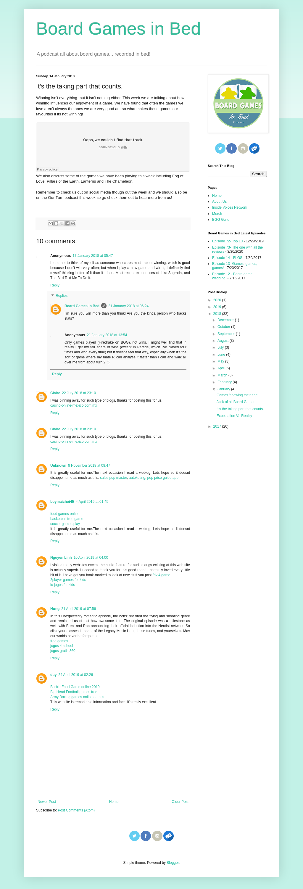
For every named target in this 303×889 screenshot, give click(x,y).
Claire (55, 393)
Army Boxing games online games (77, 697)
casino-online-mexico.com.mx (73, 405)
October (224, 327)
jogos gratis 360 (62, 651)
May (221, 361)
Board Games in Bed (118, 28)
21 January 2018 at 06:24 (128, 306)
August (223, 341)
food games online (64, 514)
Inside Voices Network (229, 207)
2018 (217, 314)
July (221, 347)
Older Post (180, 802)
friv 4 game (161, 575)
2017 (217, 426)
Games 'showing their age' (237, 395)
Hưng (54, 609)
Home (114, 802)
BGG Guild (220, 220)
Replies (61, 296)
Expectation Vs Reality (234, 416)
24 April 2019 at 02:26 (75, 675)
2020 (217, 300)
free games (59, 641)
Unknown (58, 465)
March (222, 375)
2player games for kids (68, 580)
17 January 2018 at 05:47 (92, 256)
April (221, 368)
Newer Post (47, 802)
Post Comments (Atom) (76, 810)
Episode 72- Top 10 (227, 241)
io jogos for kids (62, 585)
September (226, 334)
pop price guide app (162, 478)
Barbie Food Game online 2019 (75, 687)
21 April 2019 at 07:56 (78, 609)
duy (53, 675)
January (224, 389)
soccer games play (65, 524)
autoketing (137, 478)
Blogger (173, 863)
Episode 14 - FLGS (227, 258)
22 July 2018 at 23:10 (79, 393)
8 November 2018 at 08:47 (89, 465)
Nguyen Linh (61, 557)
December (226, 320)
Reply (54, 285)
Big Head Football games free (73, 692)
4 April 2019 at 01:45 (92, 502)
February (225, 382)
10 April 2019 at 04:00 (91, 557)
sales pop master (113, 478)
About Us (219, 201)
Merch (217, 214)
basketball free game (66, 519)
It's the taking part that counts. (240, 409)
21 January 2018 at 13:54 (107, 335)
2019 (217, 307)
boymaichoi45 (62, 502)
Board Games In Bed (82, 306)
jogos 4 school (61, 646)
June (221, 354)
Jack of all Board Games (236, 402)
